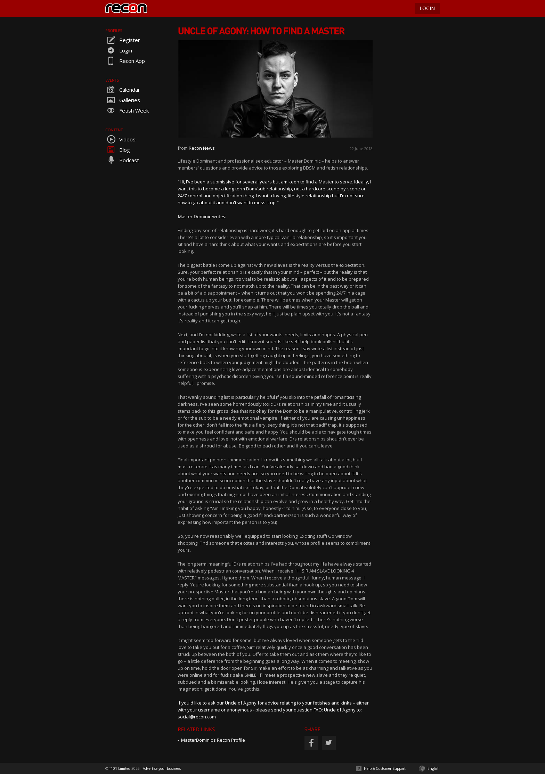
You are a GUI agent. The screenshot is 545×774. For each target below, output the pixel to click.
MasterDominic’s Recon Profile (213, 740)
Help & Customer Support (385, 768)
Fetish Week (127, 110)
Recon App (125, 61)
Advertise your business (162, 768)
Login (118, 50)
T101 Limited (119, 768)
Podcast (122, 160)
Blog (117, 150)
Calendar (122, 89)
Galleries (122, 100)
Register (122, 40)
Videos (120, 139)
